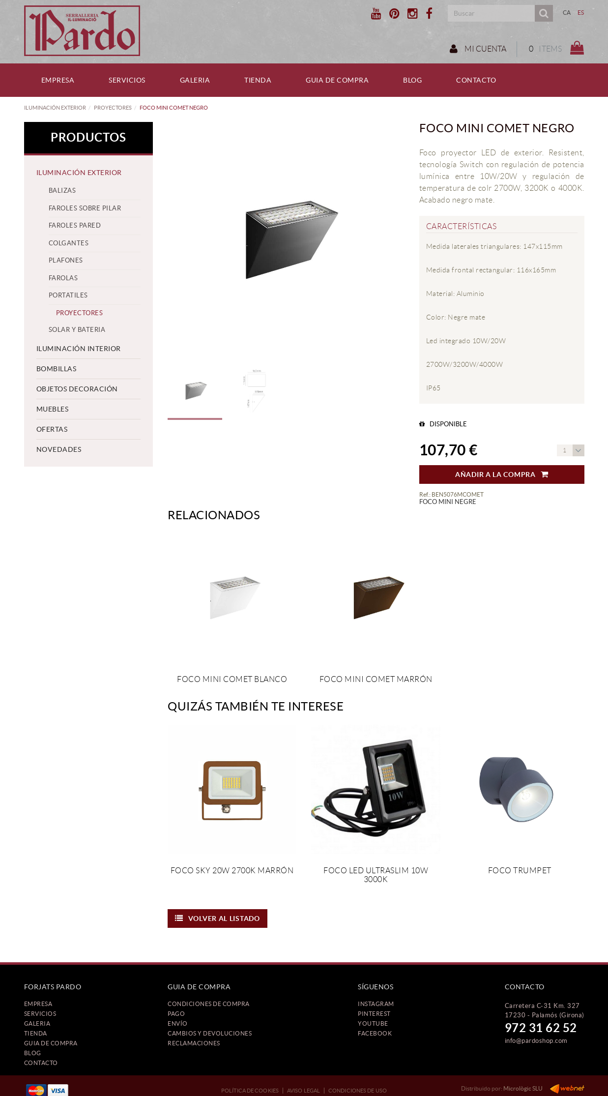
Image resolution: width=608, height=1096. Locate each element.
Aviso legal (303, 1091)
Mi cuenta (478, 49)
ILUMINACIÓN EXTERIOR (55, 108)
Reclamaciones (194, 1043)
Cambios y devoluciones (210, 1033)
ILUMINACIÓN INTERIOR (78, 349)
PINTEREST (374, 1013)
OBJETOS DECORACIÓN (77, 389)
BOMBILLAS (56, 369)
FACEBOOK (375, 1033)
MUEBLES (52, 409)
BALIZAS (62, 190)
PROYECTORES (113, 108)
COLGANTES (69, 243)
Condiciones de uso (357, 1091)
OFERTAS (52, 429)
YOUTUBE (373, 1023)
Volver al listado (217, 918)
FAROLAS (63, 278)
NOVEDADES (59, 449)
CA (567, 12)
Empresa (38, 1004)
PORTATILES (68, 295)
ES (581, 12)
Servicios (40, 1013)
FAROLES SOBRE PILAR (85, 208)
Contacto (41, 1063)
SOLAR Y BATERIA (77, 329)
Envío (178, 1023)
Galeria (37, 1023)
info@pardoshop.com (536, 1040)
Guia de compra (51, 1043)
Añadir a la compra (501, 474)
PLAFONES (66, 260)
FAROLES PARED (75, 225)
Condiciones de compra (209, 1004)
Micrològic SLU (523, 1088)
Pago (176, 1013)
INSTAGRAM (376, 1004)
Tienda (35, 1033)
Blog (32, 1053)
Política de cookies (250, 1091)
